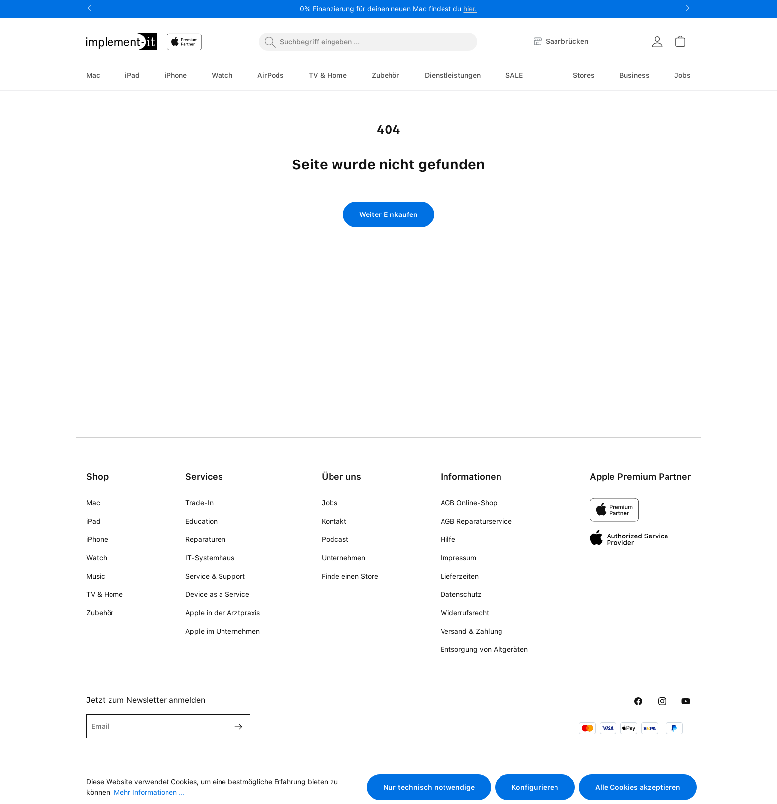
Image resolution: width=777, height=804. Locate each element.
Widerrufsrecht (465, 613)
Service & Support (215, 576)
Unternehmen (343, 558)
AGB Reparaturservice (476, 521)
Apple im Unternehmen (222, 631)
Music (95, 576)
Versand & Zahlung (471, 631)
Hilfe (448, 539)
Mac (93, 503)
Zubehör (99, 613)
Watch (96, 558)
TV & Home (104, 594)
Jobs (329, 503)
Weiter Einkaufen (388, 214)
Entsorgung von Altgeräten (484, 649)
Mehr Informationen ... (149, 792)
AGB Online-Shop (469, 503)
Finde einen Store (350, 576)
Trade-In (199, 503)
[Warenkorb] (680, 41)
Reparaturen (205, 539)
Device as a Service (217, 594)
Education (201, 521)
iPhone (97, 539)
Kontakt (334, 521)
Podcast (335, 539)
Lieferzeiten (460, 576)
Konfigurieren (534, 787)
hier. (470, 9)
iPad (93, 521)
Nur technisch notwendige (429, 787)
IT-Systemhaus (209, 558)
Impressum (458, 558)
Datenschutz (461, 594)
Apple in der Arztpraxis (222, 613)
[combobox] (368, 42)
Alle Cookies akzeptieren (637, 787)
